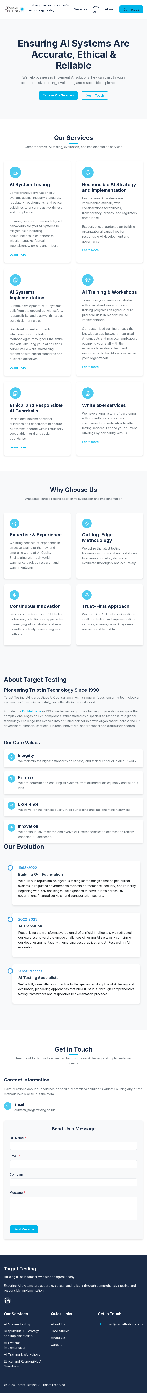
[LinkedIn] (7, 1300)
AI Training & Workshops (22, 1354)
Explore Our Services (58, 95)
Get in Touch (95, 95)
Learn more (18, 254)
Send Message (24, 1229)
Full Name (18, 1138)
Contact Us (131, 9)
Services (80, 9)
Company (17, 1174)
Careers (56, 1345)
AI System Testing (17, 1324)
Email (15, 1156)
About (109, 9)
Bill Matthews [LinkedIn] (31, 711)
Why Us (96, 9)
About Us (58, 1324)
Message (17, 1193)
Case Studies (60, 1331)
